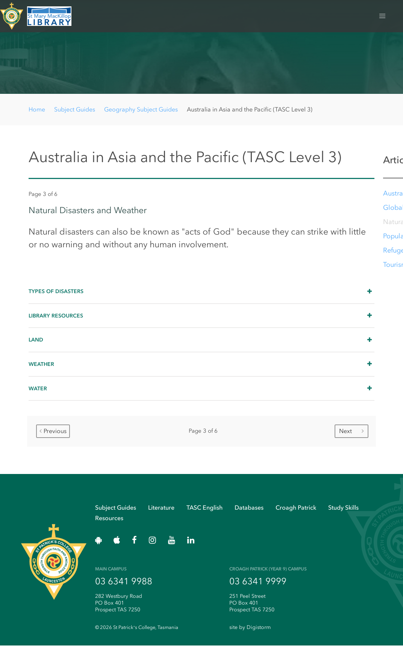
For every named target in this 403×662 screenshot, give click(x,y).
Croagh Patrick (296, 521)
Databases (249, 521)
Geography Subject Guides (141, 109)
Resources (109, 532)
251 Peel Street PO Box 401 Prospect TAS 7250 (251, 619)
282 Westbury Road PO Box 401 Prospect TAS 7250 (118, 619)
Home (37, 109)
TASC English (204, 521)
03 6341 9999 (257, 597)
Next (351, 443)
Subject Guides (74, 109)
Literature (161, 521)
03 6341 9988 (123, 597)
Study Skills (343, 521)
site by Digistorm (250, 644)
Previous (53, 443)
